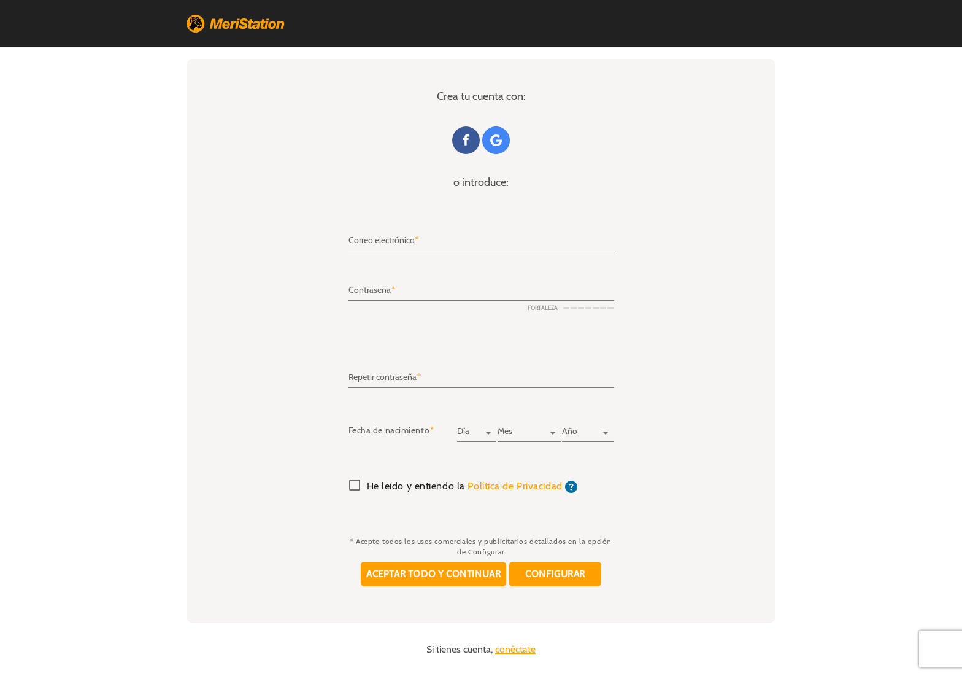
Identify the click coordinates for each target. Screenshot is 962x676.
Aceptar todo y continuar (433, 574)
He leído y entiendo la (472, 486)
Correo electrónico (381, 240)
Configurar (555, 574)
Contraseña (369, 290)
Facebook (466, 140)
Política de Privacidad (515, 486)
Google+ (496, 140)
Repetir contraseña (382, 377)
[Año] (588, 427)
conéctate (515, 650)
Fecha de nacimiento (389, 431)
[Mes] (529, 427)
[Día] (476, 427)
